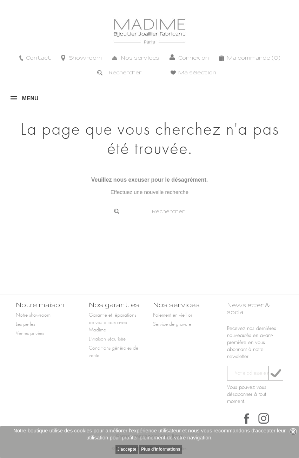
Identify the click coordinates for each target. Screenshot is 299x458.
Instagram (264, 418)
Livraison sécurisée (107, 339)
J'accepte (126, 449)
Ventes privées (30, 333)
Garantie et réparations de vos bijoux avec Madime (112, 322)
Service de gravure (172, 324)
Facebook (247, 418)
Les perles (25, 324)
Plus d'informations (160, 449)
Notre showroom (33, 315)
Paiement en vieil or (172, 315)
